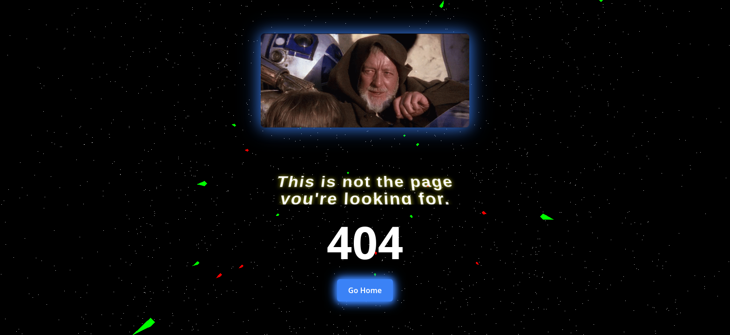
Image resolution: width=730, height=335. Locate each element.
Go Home (365, 290)
